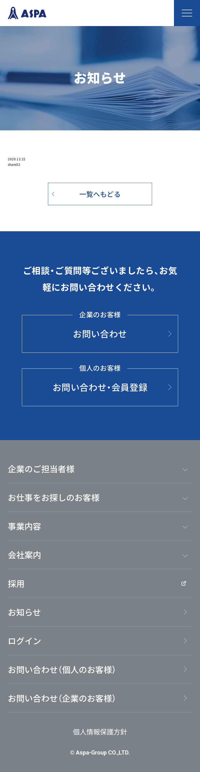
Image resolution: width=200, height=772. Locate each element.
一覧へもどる (100, 194)
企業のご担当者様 (41, 469)
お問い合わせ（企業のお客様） (62, 698)
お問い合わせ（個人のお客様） (62, 669)
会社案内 (24, 555)
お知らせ (24, 612)
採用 (97, 583)
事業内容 (24, 526)
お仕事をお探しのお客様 (53, 497)
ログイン (24, 641)
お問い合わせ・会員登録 (100, 380)
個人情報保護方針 (100, 731)
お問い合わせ (100, 327)
